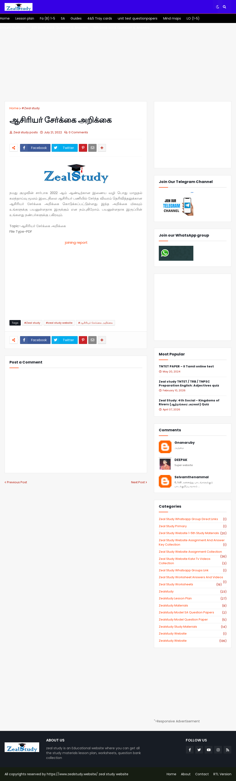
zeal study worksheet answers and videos (193, 577)
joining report (76, 242)
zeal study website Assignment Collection (193, 551)
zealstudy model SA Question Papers (193, 612)
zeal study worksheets (190, 584)
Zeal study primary (193, 526)
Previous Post (17, 482)
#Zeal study (30, 108)
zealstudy (193, 591)
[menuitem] (5, 18)
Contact (202, 774)
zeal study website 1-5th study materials (193, 533)
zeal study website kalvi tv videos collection (193, 561)
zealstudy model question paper (193, 619)
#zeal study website (59, 323)
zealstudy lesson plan (193, 598)
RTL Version (222, 774)
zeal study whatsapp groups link (193, 570)
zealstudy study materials (193, 626)
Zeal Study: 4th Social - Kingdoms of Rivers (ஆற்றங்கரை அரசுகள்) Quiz (189, 402)
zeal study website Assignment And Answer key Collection (193, 542)
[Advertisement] (118, 62)
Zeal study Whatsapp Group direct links (193, 519)
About (186, 774)
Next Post (138, 482)
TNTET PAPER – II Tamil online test (186, 367)
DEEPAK (180, 460)
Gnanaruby (184, 443)
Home (14, 108)
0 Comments (78, 132)
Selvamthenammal (191, 477)
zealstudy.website (193, 640)
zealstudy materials (193, 605)
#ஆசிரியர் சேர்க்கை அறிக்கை (95, 323)
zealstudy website (193, 633)
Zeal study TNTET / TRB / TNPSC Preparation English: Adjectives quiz (189, 384)
